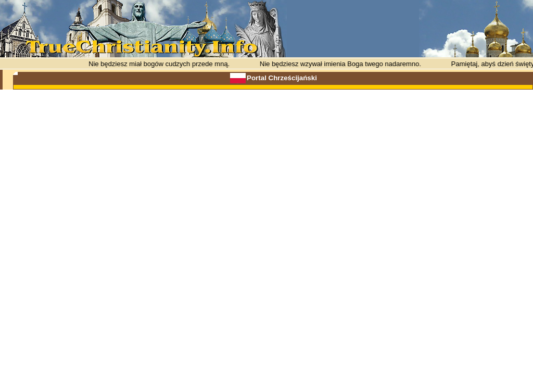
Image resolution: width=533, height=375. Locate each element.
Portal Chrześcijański (282, 78)
